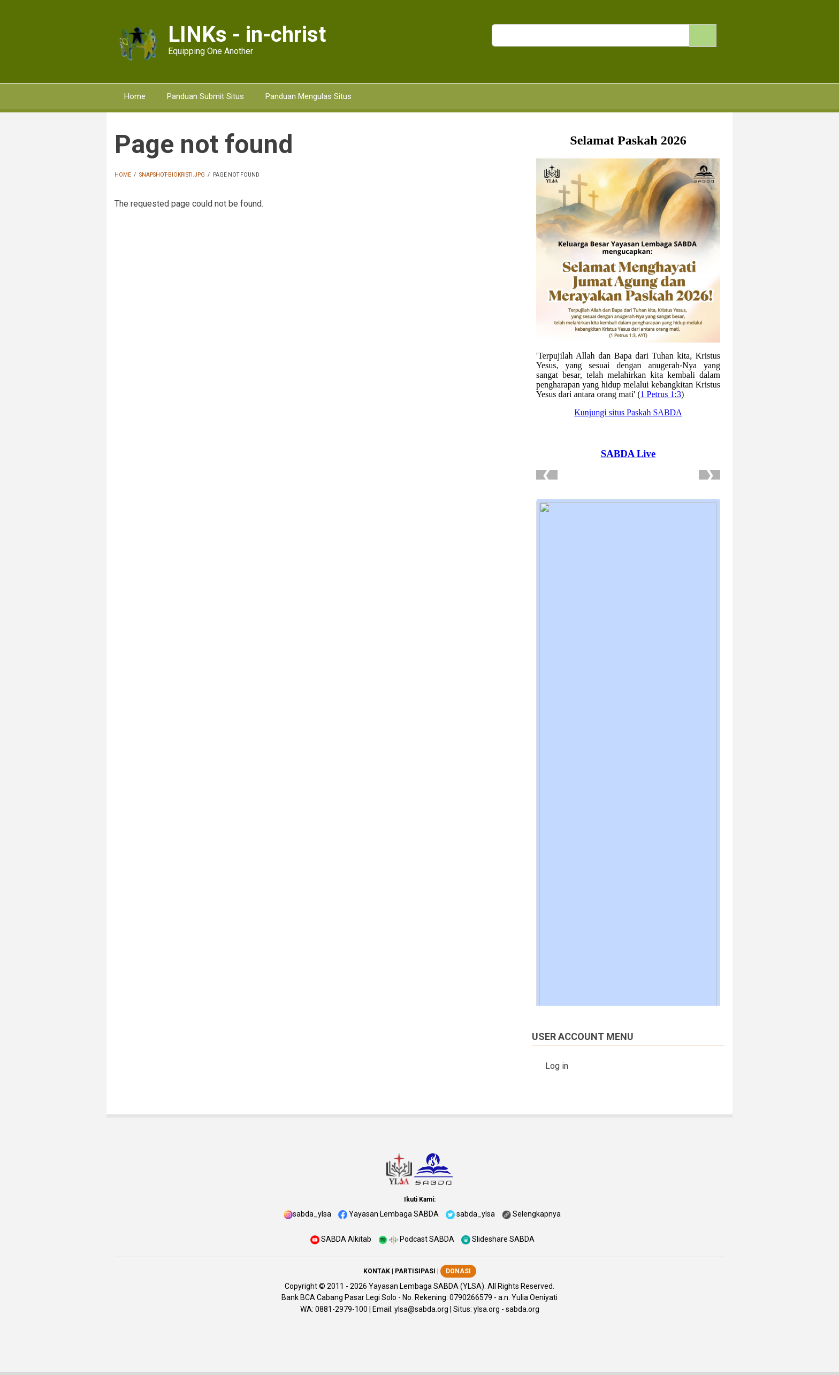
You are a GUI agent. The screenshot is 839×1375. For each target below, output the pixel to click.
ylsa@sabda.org (421, 1309)
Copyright (301, 1286)
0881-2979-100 (341, 1309)
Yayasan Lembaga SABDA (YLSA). (427, 1286)
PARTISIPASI (415, 1271)
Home (123, 175)
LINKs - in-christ (247, 34)
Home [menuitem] (135, 96)
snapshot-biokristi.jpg (172, 175)
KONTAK (376, 1271)
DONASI (458, 1271)
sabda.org (522, 1309)
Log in (556, 1066)
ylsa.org (487, 1309)
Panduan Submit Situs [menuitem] (205, 96)
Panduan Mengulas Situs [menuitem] (308, 96)
